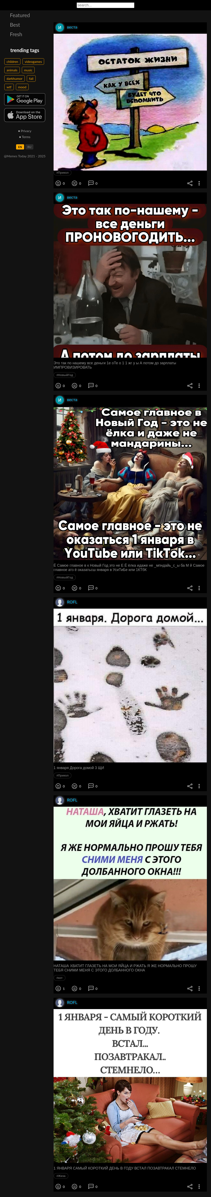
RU (29, 147)
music (28, 70)
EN (20, 147)
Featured (20, 15)
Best (15, 25)
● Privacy (25, 131)
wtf (9, 87)
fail (31, 78)
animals (12, 70)
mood (22, 87)
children (12, 61)
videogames (33, 61)
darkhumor (14, 78)
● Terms (24, 137)
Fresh (16, 34)
